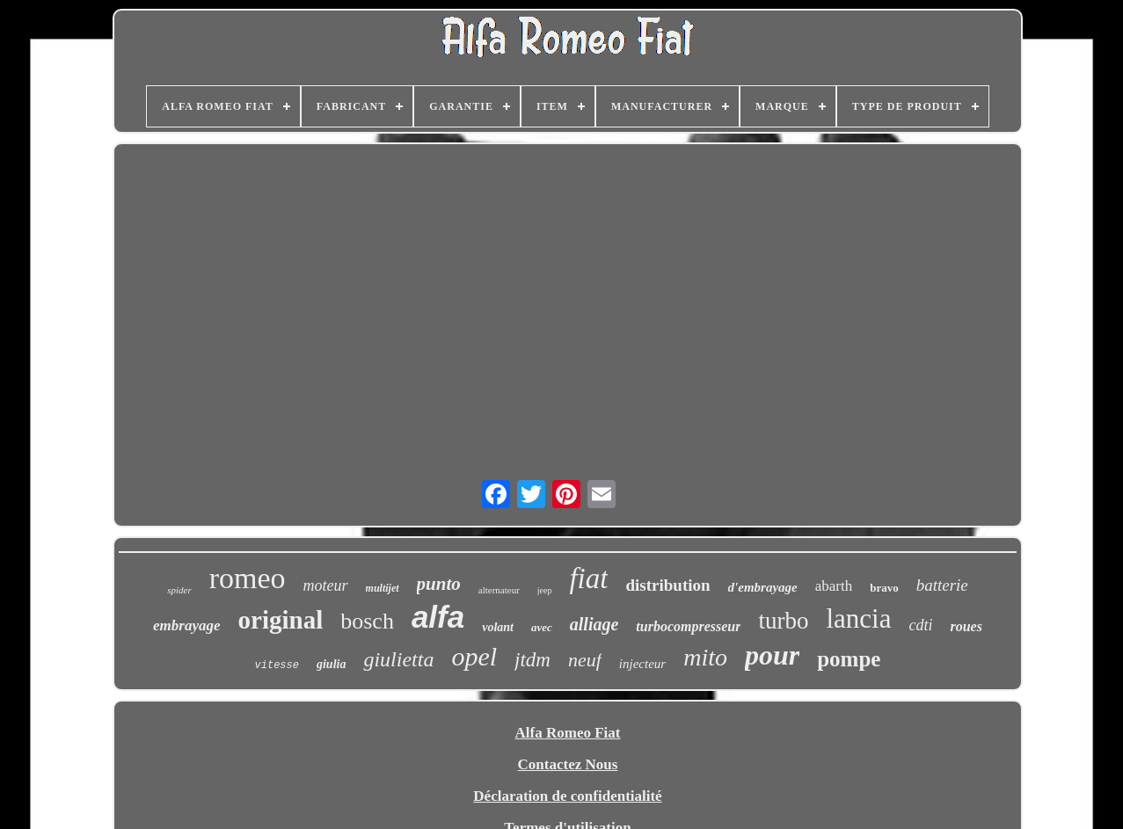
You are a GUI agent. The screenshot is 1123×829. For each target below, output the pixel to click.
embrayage (186, 625)
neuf (585, 660)
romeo (247, 578)
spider (179, 590)
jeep (544, 590)
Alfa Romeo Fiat (568, 732)
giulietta (398, 659)
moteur (325, 585)
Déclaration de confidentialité (567, 796)
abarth (833, 586)
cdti (920, 625)
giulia (331, 664)
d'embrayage (763, 587)
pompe (848, 659)
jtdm (532, 660)
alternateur (499, 590)
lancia (858, 618)
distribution (667, 585)
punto (439, 583)
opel (474, 656)
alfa (438, 617)
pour (772, 655)
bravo (884, 587)
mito (705, 657)
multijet (382, 588)
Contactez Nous (568, 764)
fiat (588, 578)
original (281, 620)
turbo (783, 620)
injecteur (642, 664)
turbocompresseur (688, 626)
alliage (594, 624)
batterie (942, 585)
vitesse (277, 665)
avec (541, 627)
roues (965, 626)
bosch (367, 621)
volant (498, 627)
